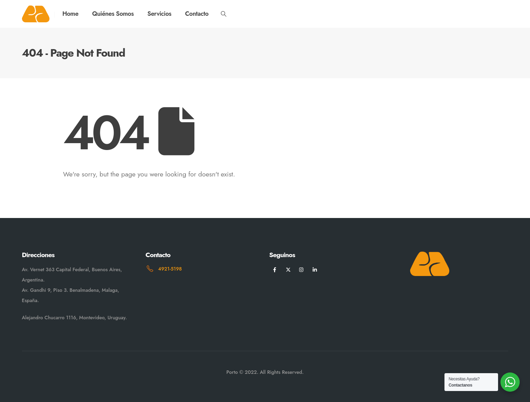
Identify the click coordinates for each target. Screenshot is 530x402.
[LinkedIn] (314, 269)
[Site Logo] (35, 13)
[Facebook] (275, 269)
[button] (224, 14)
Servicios (159, 13)
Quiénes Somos (113, 13)
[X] (288, 269)
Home (70, 13)
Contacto (196, 13)
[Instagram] (301, 269)
